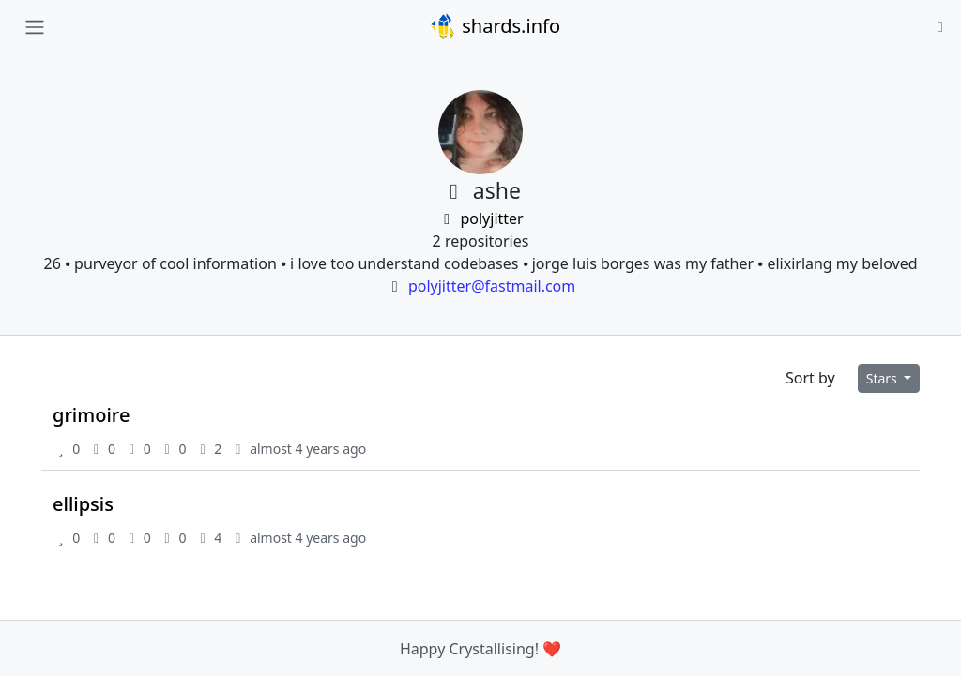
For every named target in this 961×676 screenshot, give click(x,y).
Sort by (810, 378)
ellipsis (83, 504)
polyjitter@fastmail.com (491, 286)
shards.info (494, 26)
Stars (883, 378)
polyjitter (480, 218)
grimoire (91, 415)
